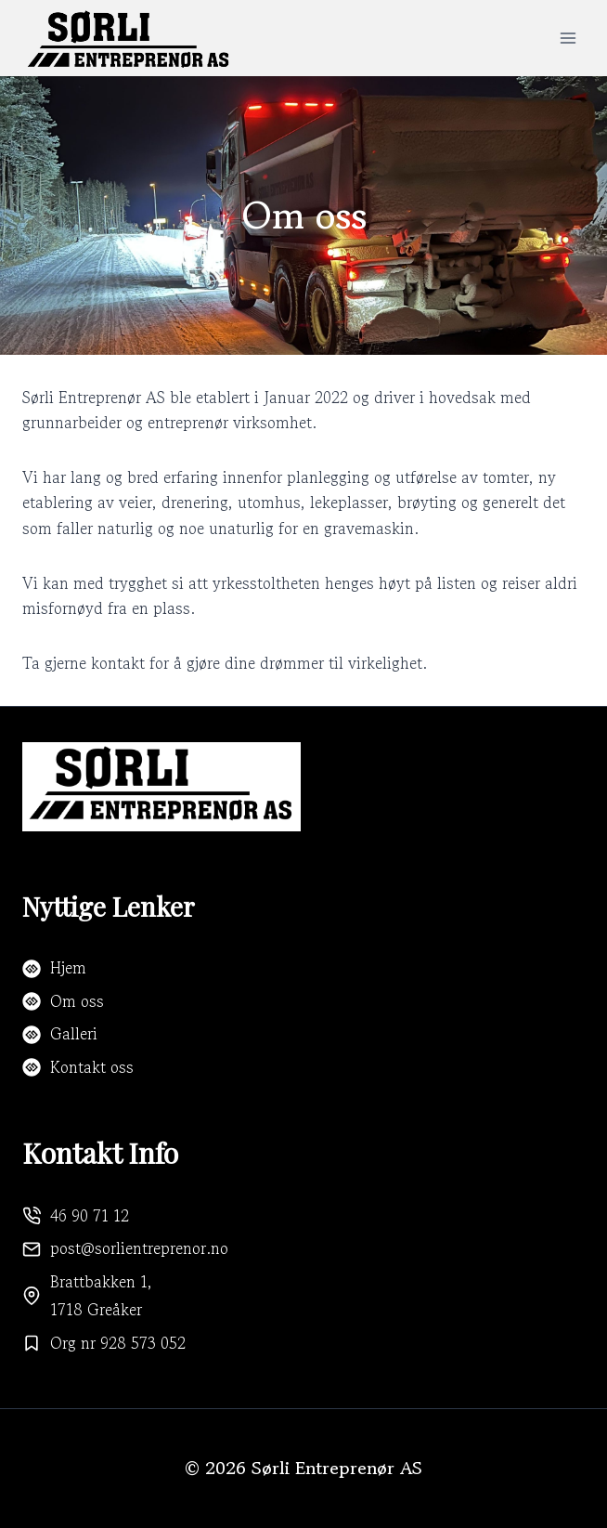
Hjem (68, 967)
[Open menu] (567, 37)
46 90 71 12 (89, 1215)
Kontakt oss (92, 1066)
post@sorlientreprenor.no (139, 1248)
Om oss (77, 1000)
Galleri (73, 1033)
